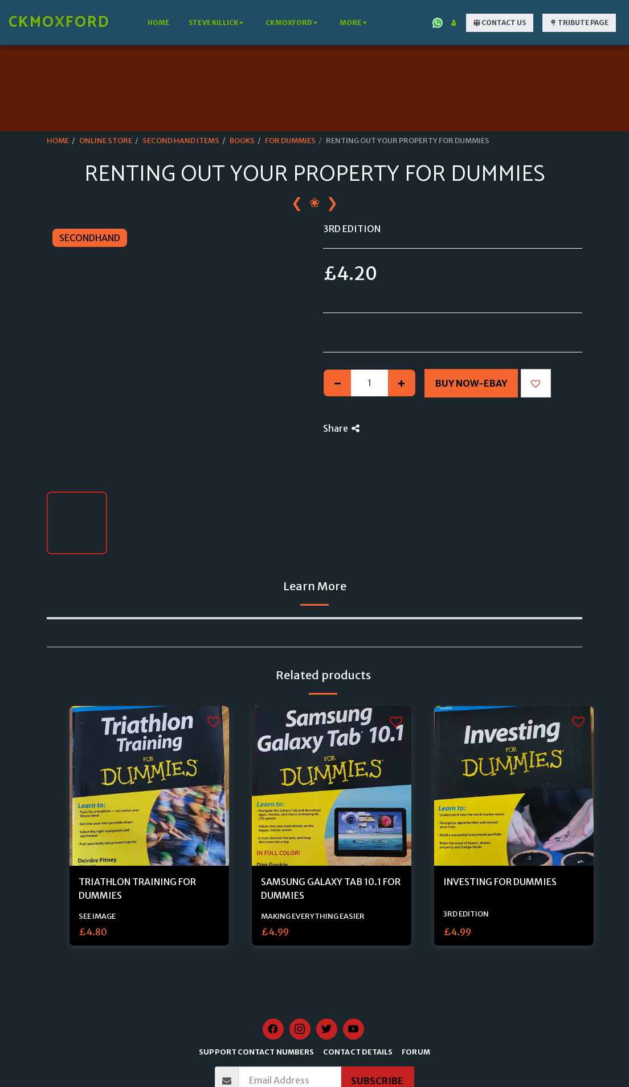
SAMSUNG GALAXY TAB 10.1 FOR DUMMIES (331, 888)
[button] (217, 23)
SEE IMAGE (97, 915)
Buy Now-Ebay (471, 383)
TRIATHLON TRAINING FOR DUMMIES (137, 888)
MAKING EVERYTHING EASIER (313, 915)
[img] (149, 786)
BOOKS (242, 140)
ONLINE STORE (105, 140)
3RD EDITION (466, 913)
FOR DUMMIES (290, 140)
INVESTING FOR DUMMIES (500, 881)
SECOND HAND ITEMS (180, 140)
